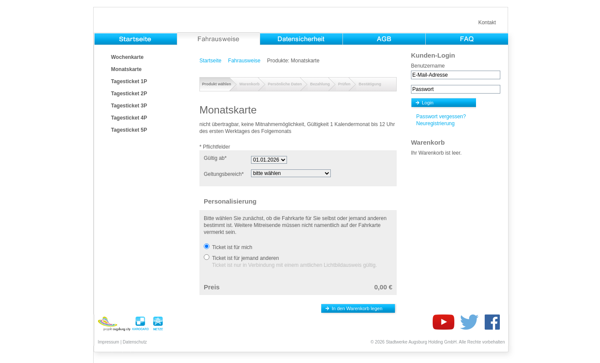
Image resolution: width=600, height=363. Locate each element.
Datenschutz (135, 342)
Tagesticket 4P (129, 118)
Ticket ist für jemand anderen (245, 258)
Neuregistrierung (435, 123)
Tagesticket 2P (129, 94)
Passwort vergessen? (441, 116)
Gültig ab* (215, 158)
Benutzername (428, 66)
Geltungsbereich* (224, 174)
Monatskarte (126, 69)
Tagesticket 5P (129, 130)
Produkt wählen (216, 84)
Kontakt (487, 22)
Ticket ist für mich (232, 247)
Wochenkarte (127, 57)
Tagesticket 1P (129, 81)
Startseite (210, 61)
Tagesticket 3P (129, 106)
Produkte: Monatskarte (293, 61)
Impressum (108, 342)
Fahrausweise (244, 61)
